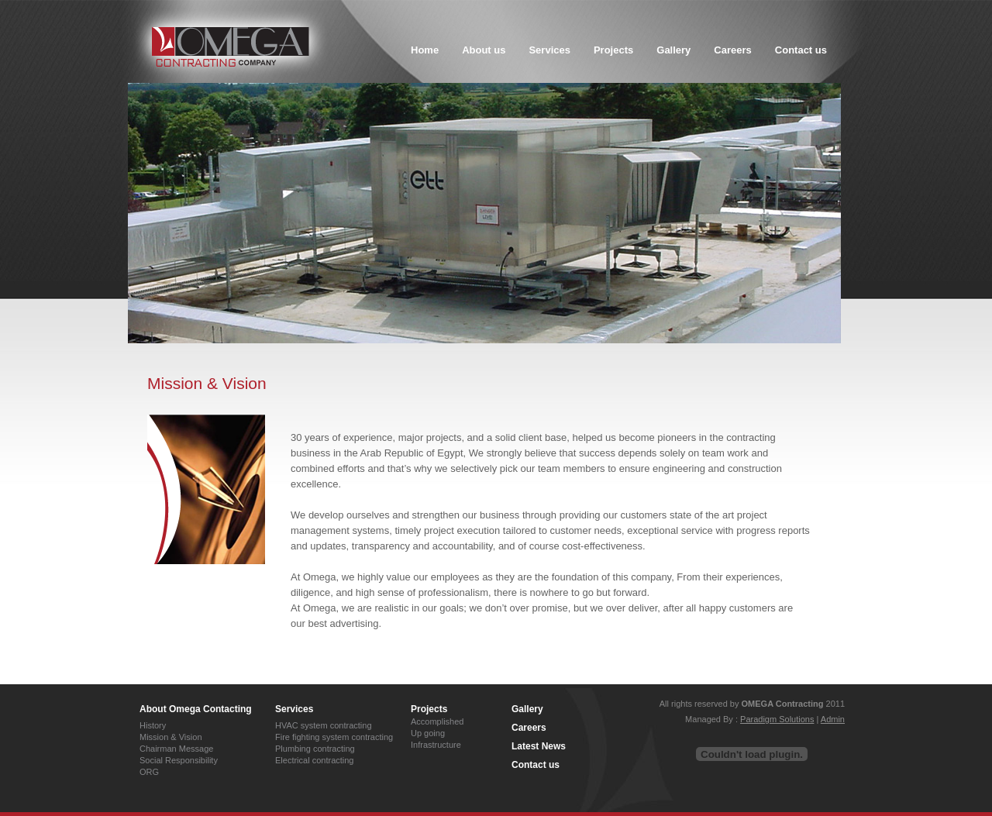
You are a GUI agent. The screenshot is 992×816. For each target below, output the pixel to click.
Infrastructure (436, 744)
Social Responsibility (179, 760)
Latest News (539, 746)
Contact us (536, 764)
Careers (529, 727)
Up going (428, 733)
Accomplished (437, 721)
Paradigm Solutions (777, 719)
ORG (149, 771)
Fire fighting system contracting (334, 737)
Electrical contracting (314, 760)
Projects (429, 709)
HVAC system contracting (323, 725)
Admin (833, 719)
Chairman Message (176, 748)
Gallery (527, 709)
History (153, 725)
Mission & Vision (171, 737)
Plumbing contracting (315, 748)
